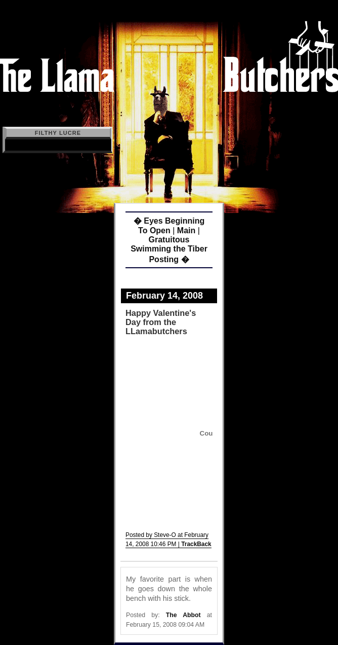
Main (186, 230)
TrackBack (196, 544)
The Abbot (183, 615)
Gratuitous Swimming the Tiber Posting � (169, 249)
